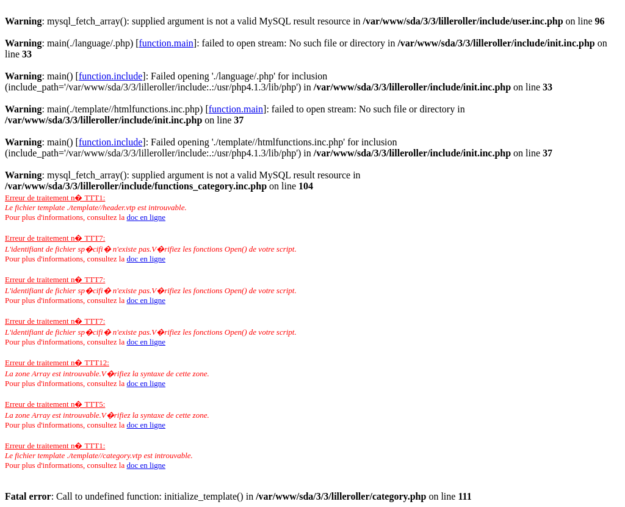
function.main (166, 43)
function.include (110, 76)
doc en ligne (145, 217)
